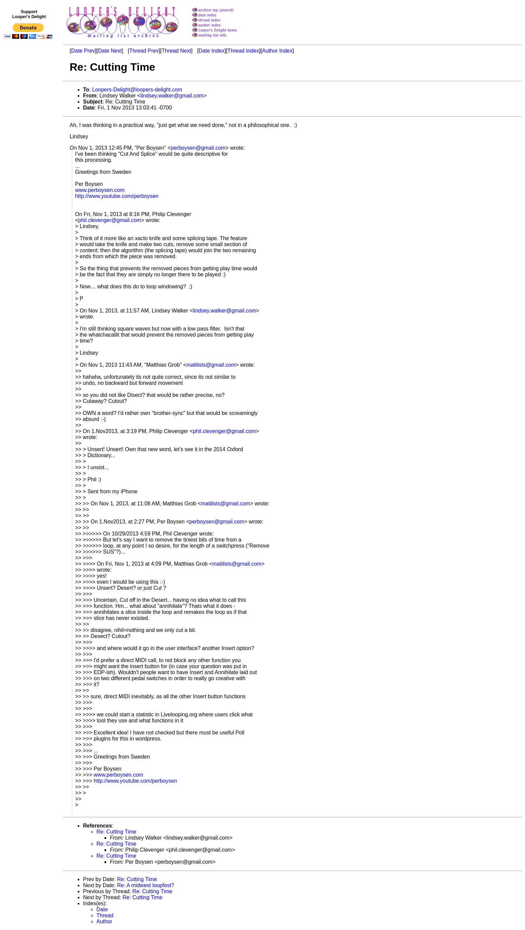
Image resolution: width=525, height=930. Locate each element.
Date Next (110, 51)
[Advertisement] (29, 179)
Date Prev (83, 51)
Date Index (211, 51)
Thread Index (243, 51)
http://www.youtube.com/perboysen (116, 196)
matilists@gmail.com (211, 365)
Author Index (277, 51)
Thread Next (176, 51)
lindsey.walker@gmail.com (171, 95)
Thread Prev (144, 51)
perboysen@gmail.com (198, 148)
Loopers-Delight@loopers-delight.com (137, 89)
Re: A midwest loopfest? (145, 885)
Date (102, 909)
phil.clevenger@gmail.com (109, 220)
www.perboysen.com (100, 190)
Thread (105, 915)
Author (104, 921)
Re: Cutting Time (116, 832)
